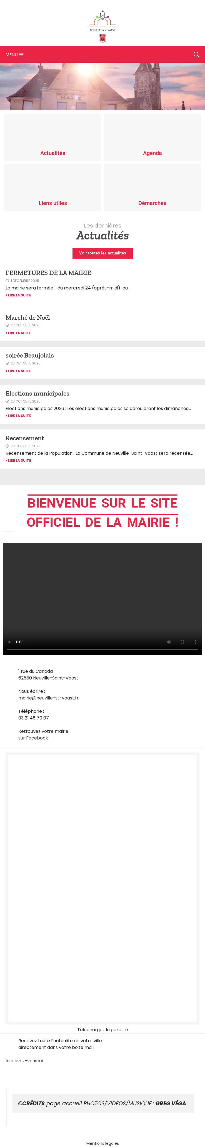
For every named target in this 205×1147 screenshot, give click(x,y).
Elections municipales (37, 393)
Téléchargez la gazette (102, 1029)
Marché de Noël (28, 317)
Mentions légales (102, 1143)
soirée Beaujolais (30, 355)
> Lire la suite (18, 295)
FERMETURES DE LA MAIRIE (48, 273)
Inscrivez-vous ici (24, 1061)
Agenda (152, 153)
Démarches (152, 203)
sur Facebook (33, 738)
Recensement (25, 438)
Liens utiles (53, 203)
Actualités (52, 153)
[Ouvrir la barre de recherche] (196, 54)
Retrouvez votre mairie (43, 731)
